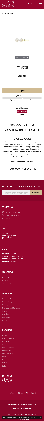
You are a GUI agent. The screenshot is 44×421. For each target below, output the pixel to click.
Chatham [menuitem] (5, 345)
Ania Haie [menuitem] (5, 341)
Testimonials (6, 283)
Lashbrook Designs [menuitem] (9, 354)
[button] (28, 4)
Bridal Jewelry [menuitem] (7, 299)
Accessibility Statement (22, 409)
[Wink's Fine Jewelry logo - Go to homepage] (8, 4)
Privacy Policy (13, 404)
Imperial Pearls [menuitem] (7, 351)
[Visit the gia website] (20, 393)
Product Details (22, 125)
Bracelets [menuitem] (5, 314)
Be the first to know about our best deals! (22, 187)
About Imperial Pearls (22, 130)
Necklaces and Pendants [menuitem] (11, 308)
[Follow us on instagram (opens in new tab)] (9, 380)
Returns (32, 100)
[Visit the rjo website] (27, 393)
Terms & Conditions (28, 404)
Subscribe (36, 193)
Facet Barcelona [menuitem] (8, 348)
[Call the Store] (7, 238)
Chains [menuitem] (4, 311)
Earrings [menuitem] (5, 305)
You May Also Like (22, 169)
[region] (22, 40)
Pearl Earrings (8, 13)
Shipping (12, 100)
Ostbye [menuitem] (4, 360)
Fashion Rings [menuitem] (7, 302)
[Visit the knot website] (33, 393)
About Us (5, 277)
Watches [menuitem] (5, 320)
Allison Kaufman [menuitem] (8, 338)
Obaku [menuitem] (4, 357)
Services (5, 280)
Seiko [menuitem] (4, 366)
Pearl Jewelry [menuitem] (7, 317)
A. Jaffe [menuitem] (4, 335)
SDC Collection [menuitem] (7, 363)
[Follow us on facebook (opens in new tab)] (4, 380)
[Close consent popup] (40, 417)
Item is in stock (22, 111)
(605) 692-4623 (22, 68)
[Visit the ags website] (12, 393)
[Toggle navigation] (40, 4)
